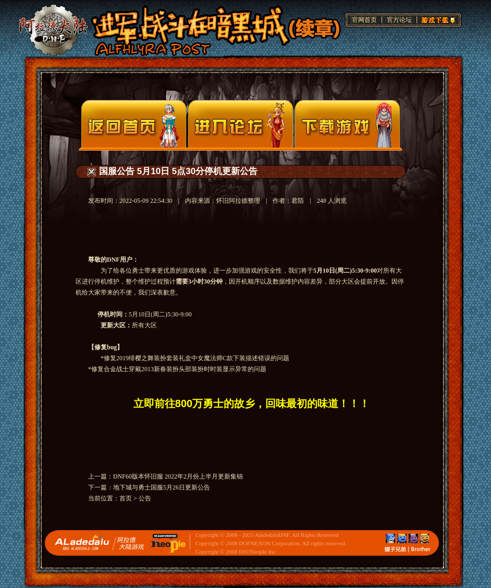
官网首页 (364, 19)
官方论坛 (399, 19)
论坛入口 (240, 124)
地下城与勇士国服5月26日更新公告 (161, 487)
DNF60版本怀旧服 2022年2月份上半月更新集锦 (178, 476)
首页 (125, 498)
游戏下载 (437, 19)
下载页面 (347, 124)
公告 (145, 498)
